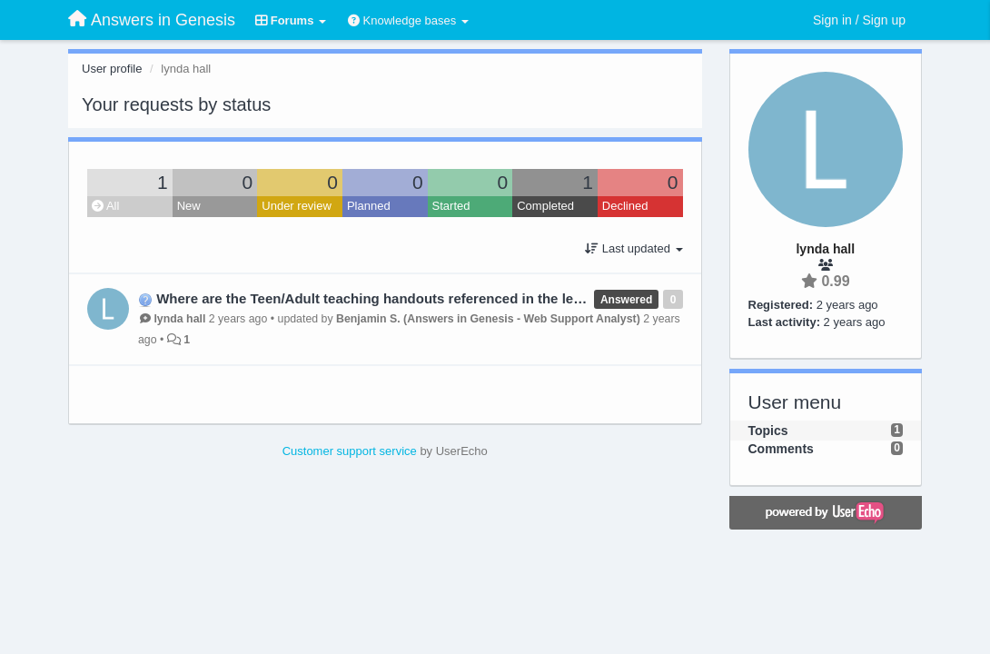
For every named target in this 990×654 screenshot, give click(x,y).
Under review (297, 206)
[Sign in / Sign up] (859, 20)
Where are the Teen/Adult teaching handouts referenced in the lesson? (384, 298)
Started (451, 206)
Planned (369, 206)
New (189, 206)
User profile (112, 68)
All (105, 206)
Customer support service (349, 451)
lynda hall (179, 318)
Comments (781, 448)
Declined (625, 206)
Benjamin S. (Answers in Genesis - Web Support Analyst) (488, 318)
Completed (545, 206)
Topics (768, 430)
